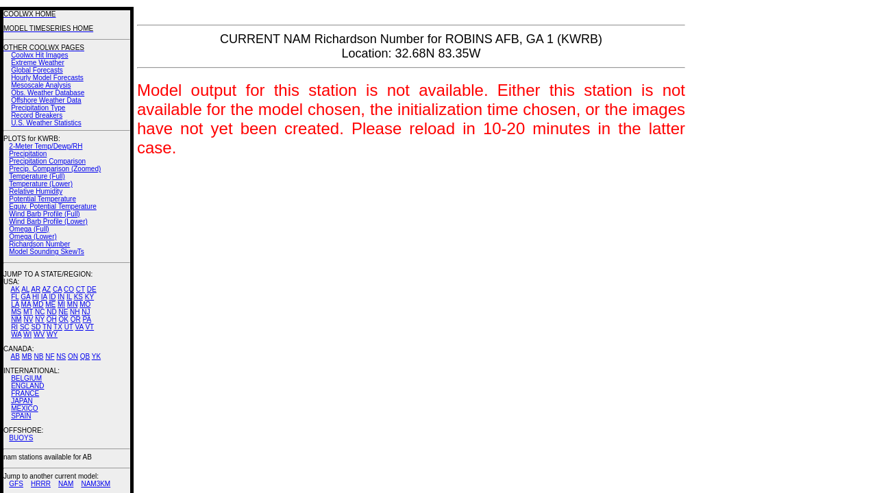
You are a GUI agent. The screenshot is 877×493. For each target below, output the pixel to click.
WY (52, 334)
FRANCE (25, 393)
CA (57, 289)
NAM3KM (95, 484)
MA (26, 304)
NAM (65, 484)
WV (39, 334)
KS (78, 297)
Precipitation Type (38, 108)
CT (80, 289)
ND (51, 312)
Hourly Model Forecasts (47, 77)
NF (49, 356)
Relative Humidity (35, 191)
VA (79, 327)
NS (61, 356)
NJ (86, 312)
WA (16, 334)
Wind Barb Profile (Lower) (48, 221)
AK (15, 289)
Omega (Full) (29, 229)
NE (63, 312)
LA (15, 304)
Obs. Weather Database (47, 93)
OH (52, 319)
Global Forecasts (37, 70)
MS (16, 312)
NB (38, 356)
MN (72, 304)
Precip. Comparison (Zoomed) (55, 169)
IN (61, 297)
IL (69, 297)
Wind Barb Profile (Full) (44, 214)
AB (15, 356)
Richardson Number (39, 244)
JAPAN (22, 401)
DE (92, 289)
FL (14, 297)
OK (63, 319)
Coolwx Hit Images (39, 55)
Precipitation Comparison (47, 161)
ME (50, 304)
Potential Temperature (42, 199)
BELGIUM (26, 378)
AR (35, 289)
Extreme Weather (37, 62)
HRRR (41, 484)
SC (24, 327)
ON (73, 356)
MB (27, 356)
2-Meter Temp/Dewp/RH (45, 146)
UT (68, 327)
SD (36, 327)
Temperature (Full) (37, 176)
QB (85, 356)
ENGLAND (27, 386)
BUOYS (21, 438)
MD (38, 304)
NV (28, 319)
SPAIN (21, 416)
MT (28, 312)
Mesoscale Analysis (41, 85)
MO (84, 304)
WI (27, 334)
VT (89, 327)
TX (57, 327)
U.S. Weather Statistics (46, 123)
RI (14, 327)
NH (74, 312)
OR (76, 319)
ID (52, 297)
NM (16, 319)
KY (89, 297)
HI (35, 297)
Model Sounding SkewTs (46, 251)
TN (46, 327)
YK (96, 356)
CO (69, 289)
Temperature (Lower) (41, 184)
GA (25, 297)
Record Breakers (36, 115)
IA (44, 297)
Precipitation (28, 153)
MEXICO (24, 408)
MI (61, 304)
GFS (16, 484)
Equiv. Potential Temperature (52, 206)
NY (40, 319)
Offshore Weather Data (46, 100)
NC (40, 312)
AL (25, 289)
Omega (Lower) (32, 236)
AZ (46, 289)
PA (86, 319)
